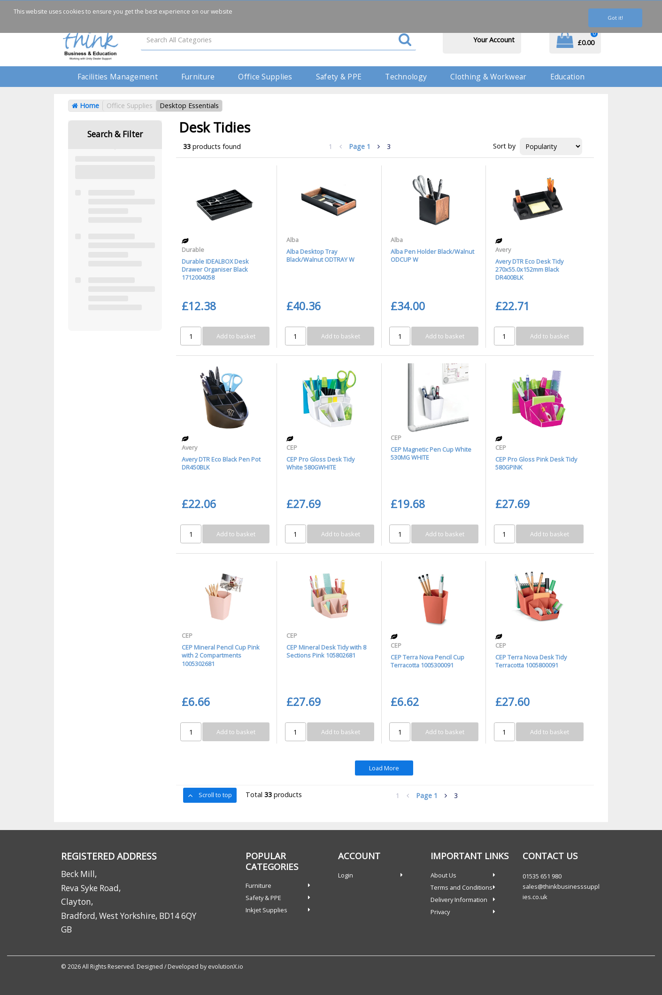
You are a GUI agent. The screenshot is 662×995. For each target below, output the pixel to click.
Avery (503, 249)
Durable (193, 249)
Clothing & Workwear (488, 76)
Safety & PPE (339, 76)
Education (567, 76)
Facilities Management (117, 76)
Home (85, 105)
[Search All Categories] (278, 40)
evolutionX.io (225, 967)
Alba (292, 239)
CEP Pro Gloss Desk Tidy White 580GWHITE (320, 463)
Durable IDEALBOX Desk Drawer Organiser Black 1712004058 (215, 269)
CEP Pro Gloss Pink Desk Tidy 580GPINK (536, 463)
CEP (291, 447)
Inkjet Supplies (266, 910)
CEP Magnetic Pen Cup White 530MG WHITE (431, 453)
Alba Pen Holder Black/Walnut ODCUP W (432, 255)
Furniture (198, 76)
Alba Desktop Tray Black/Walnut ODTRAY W (320, 255)
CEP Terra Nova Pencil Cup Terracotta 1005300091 (427, 661)
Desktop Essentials (189, 105)
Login (345, 875)
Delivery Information (459, 899)
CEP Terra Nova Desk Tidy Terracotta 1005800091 (531, 661)
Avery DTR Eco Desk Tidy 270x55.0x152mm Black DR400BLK (529, 269)
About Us (443, 875)
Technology (406, 76)
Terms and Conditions (462, 887)
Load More (384, 768)
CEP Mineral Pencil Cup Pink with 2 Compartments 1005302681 (221, 655)
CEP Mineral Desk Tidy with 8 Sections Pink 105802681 (326, 651)
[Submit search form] (405, 40)
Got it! (615, 17)
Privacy (440, 912)
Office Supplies (265, 76)
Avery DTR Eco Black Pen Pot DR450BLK (221, 463)
